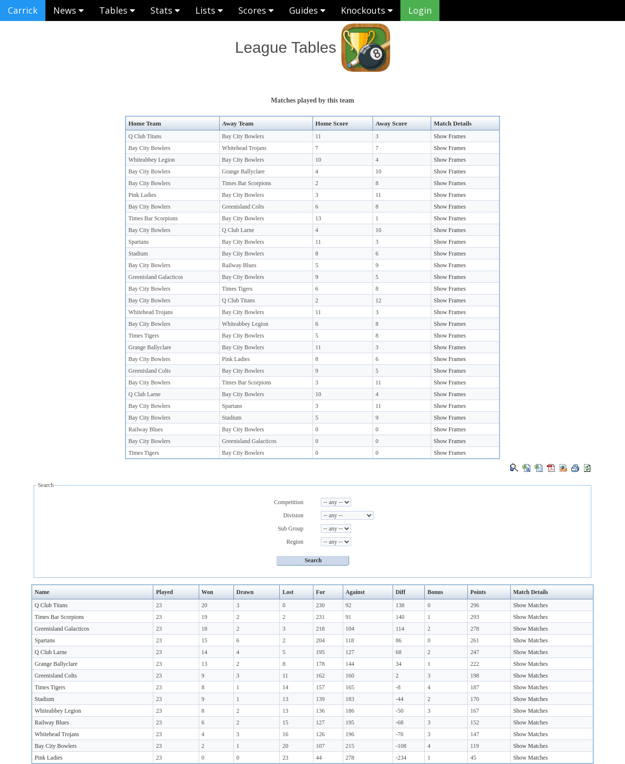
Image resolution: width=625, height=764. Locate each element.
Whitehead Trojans (244, 148)
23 (159, 605)
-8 (398, 687)
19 (205, 617)
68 (398, 652)
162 (320, 675)
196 (350, 734)
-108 (401, 746)
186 (350, 710)
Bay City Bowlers (243, 136)
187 (474, 687)
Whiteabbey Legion (151, 159)
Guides (307, 10)
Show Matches (530, 605)
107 (320, 746)
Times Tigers (237, 288)
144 (350, 663)
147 (474, 734)
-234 (401, 757)
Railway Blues (239, 265)
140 (400, 617)
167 (474, 710)
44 (319, 757)
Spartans (138, 241)
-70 (399, 734)
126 (320, 734)
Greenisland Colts (243, 206)
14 (205, 652)
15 (205, 640)
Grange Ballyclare (243, 171)
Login (420, 10)
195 (320, 652)
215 (350, 746)
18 (205, 628)
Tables (117, 10)
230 (320, 605)
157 (320, 687)
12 (378, 300)
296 (474, 605)
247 (474, 652)
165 (350, 687)
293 (474, 617)
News (68, 10)
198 (474, 675)
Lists (209, 10)
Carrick (23, 10)
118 (350, 640)
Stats (165, 10)
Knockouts (367, 10)
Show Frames (450, 136)
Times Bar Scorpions (246, 183)
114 (400, 628)
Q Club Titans (144, 136)
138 (400, 605)
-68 (399, 722)
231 (320, 617)
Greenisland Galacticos (155, 277)
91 (349, 617)
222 (474, 663)
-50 (399, 710)
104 (350, 628)
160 (350, 675)
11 (318, 136)
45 (473, 757)
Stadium (138, 253)
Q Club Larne (238, 230)
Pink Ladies (142, 194)
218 (320, 628)
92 (349, 605)
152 (474, 722)
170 (474, 699)
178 (320, 663)
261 (474, 640)
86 (398, 640)
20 (205, 605)
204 (320, 640)
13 (318, 218)
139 (320, 699)
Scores (255, 10)
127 (350, 652)
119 (474, 746)
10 (318, 159)
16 (285, 734)
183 (350, 699)
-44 (399, 699)
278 (474, 628)
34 (398, 663)
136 (320, 710)
